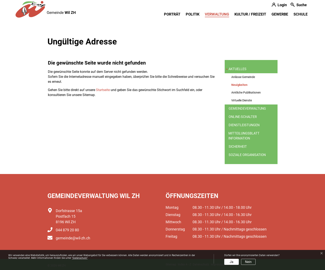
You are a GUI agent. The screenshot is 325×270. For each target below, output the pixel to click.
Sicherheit (238, 147)
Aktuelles (237, 69)
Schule (300, 14)
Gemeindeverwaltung (247, 108)
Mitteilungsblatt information (244, 135)
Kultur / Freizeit (250, 14)
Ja (231, 262)
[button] (299, 5)
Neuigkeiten (241, 86)
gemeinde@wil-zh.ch (73, 238)
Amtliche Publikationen (246, 92)
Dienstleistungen (244, 125)
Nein (248, 262)
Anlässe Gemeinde (243, 77)
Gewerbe (280, 14)
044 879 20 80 (67, 230)
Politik (192, 14)
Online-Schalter (243, 117)
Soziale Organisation (247, 155)
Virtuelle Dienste (241, 100)
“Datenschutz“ (80, 258)
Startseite (103, 90)
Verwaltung (217, 14)
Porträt (172, 14)
